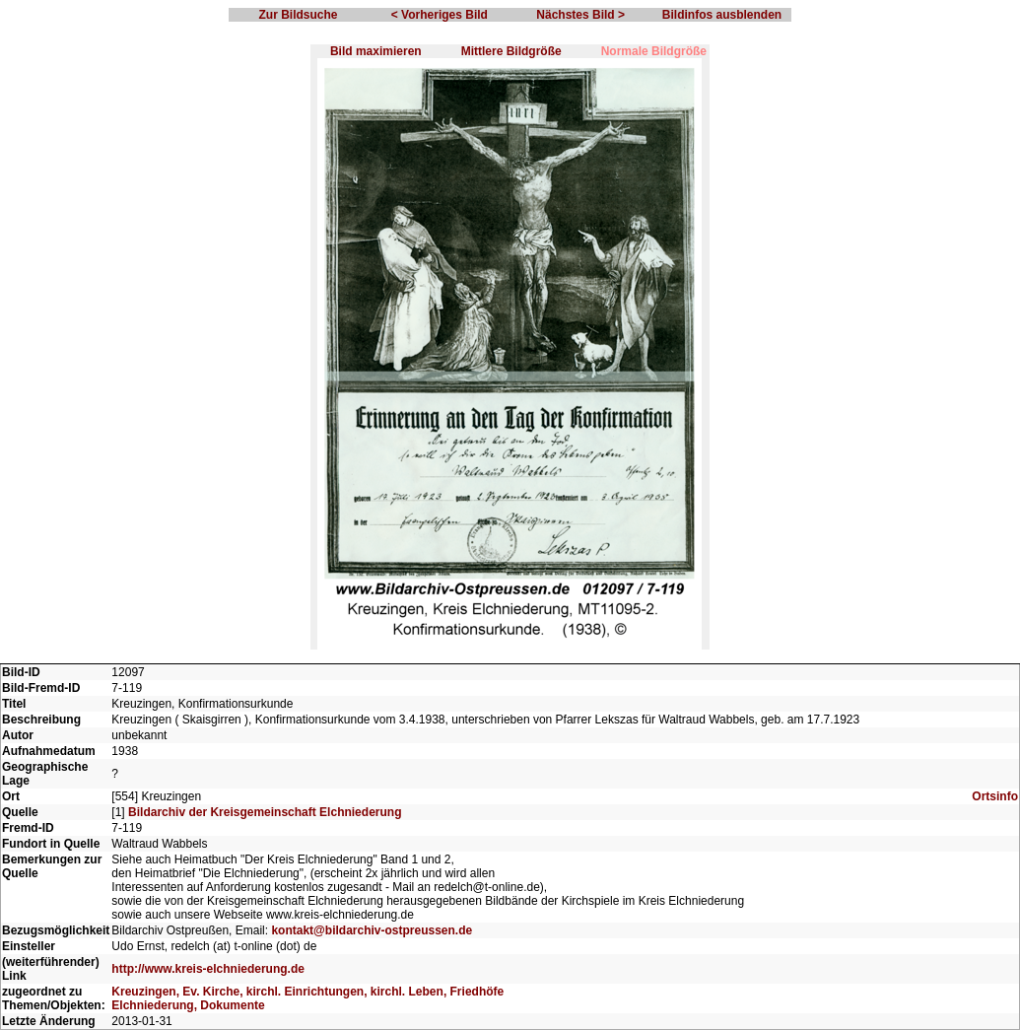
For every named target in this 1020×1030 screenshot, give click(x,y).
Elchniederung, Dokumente (187, 1005)
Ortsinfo (995, 796)
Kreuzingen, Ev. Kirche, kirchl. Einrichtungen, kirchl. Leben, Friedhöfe (307, 991)
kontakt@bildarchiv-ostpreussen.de (371, 930)
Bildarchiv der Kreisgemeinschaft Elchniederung (264, 812)
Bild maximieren (376, 51)
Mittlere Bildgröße (511, 51)
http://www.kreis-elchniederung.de (208, 969)
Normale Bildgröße (654, 51)
